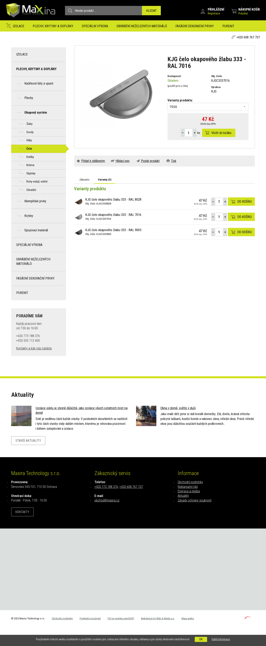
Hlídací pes (123, 161)
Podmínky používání (90, 618)
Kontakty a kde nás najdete (34, 348)
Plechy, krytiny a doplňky (53, 26)
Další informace (221, 639)
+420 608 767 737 (248, 37)
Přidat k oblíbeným (93, 161)
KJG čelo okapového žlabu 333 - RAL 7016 (113, 215)
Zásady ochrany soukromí (194, 500)
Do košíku (244, 201)
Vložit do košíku (221, 133)
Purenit (228, 26)
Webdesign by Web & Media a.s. (158, 618)
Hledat (151, 11)
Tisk (173, 161)
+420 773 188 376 (106, 487)
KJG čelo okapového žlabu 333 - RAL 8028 (113, 199)
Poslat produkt (150, 161)
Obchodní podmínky (190, 482)
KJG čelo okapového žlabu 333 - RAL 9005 (113, 230)
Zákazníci (84, 179)
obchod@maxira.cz (106, 500)
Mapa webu (188, 618)
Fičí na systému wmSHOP (121, 618)
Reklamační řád (188, 487)
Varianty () (104, 179)
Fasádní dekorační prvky (194, 26)
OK (201, 639)
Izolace (18, 26)
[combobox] (208, 107)
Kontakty (22, 512)
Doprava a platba (189, 491)
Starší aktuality (28, 441)
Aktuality (183, 496)
